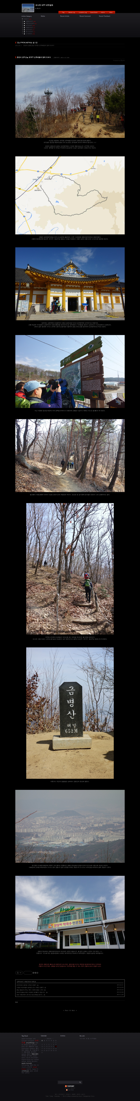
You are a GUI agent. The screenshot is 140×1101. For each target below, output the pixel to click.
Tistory (92, 1096)
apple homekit (27, 1063)
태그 (56, 1094)
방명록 (73, 1094)
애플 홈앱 (27, 1052)
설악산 (27, 1073)
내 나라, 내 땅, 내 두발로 (88, 1038)
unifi (34, 1038)
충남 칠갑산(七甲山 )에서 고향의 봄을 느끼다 (30, 990)
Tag (63, 12)
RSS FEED (71, 1090)
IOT (27, 1046)
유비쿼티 (33, 1052)
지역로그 (68, 1094)
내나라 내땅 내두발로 (44, 5)
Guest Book (93, 12)
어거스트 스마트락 (30, 1066)
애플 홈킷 (35, 1054)
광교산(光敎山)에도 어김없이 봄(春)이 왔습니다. (31, 992)
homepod (31, 1041)
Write (110, 12)
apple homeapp (27, 1038)
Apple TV (35, 1069)
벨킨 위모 (33, 1065)
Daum (80, 1096)
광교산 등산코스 (32, 1061)
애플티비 (31, 1046)
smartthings (30, 1043)
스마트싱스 (25, 1071)
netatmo (32, 1048)
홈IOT (29, 1054)
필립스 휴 (28, 1050)
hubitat (36, 1059)
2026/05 (49, 1038)
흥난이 (64, 1096)
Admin (103, 12)
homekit (24, 1041)
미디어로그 (62, 1094)
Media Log (72, 12)
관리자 (78, 1094)
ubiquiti (24, 1061)
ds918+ (28, 1069)
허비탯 (24, 1056)
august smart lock (27, 1059)
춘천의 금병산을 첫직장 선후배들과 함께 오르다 (38, 45)
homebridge (25, 1065)
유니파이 (29, 1056)
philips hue (27, 1045)
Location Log (83, 12)
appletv (24, 1054)
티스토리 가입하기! (70, 1088)
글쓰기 (83, 1094)
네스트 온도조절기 (32, 1058)
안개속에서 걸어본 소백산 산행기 (26, 985)
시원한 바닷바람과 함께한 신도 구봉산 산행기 (30, 987)
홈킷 (31, 1071)
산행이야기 (57, 57)
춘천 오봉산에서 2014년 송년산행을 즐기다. (30, 995)
